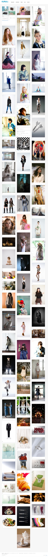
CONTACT (28, 2)
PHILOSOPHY (12, 2)
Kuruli (46, 555)
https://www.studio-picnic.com (5, 20)
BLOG (25, 2)
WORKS (22, 2)
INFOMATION (17, 2)
